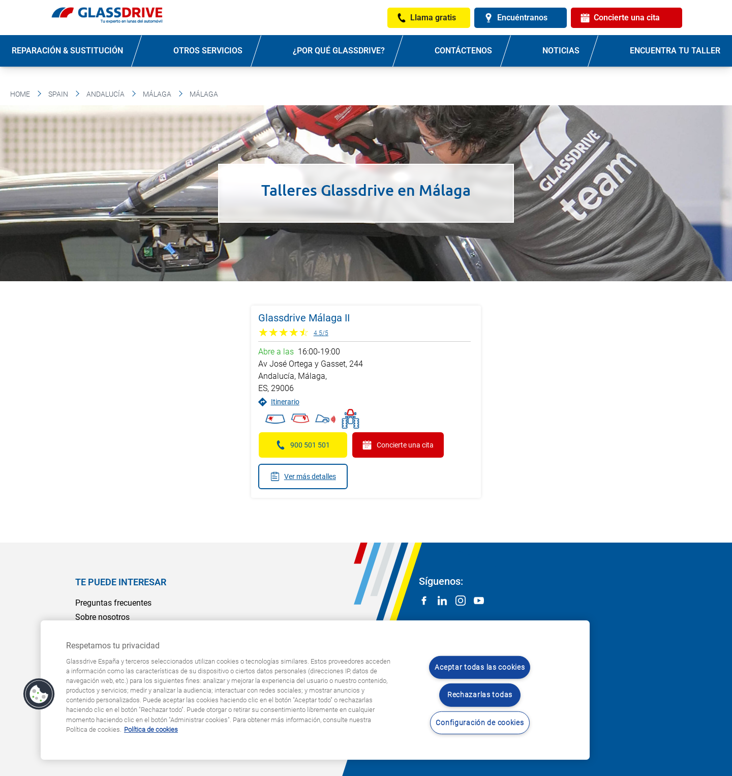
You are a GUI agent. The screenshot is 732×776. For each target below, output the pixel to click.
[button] (39, 694)
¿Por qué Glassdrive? (339, 50)
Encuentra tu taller (675, 50)
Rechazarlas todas (479, 695)
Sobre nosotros (102, 617)
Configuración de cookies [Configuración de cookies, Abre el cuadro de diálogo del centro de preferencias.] (480, 723)
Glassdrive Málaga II (304, 318)
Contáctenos (463, 50)
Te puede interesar (120, 582)
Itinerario (278, 402)
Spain (58, 94)
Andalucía (105, 94)
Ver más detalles (303, 476)
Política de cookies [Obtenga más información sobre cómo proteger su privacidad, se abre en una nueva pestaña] (151, 729)
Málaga (157, 94)
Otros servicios (207, 50)
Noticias (561, 50)
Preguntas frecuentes (113, 603)
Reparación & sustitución (67, 50)
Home (20, 94)
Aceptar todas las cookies (480, 667)
